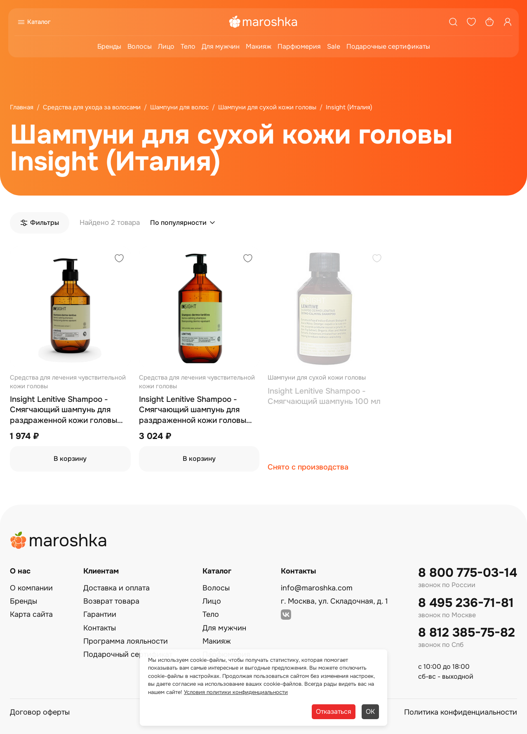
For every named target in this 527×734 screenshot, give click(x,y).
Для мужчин (221, 46)
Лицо (166, 46)
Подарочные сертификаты (388, 46)
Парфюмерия (299, 46)
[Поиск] (453, 22)
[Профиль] (508, 22)
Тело (188, 46)
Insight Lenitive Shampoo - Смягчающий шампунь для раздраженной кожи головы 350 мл (63, 410)
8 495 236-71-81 (466, 603)
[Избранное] (471, 22)
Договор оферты (40, 712)
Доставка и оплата (116, 587)
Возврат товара (111, 601)
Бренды (109, 46)
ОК (370, 711)
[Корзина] (489, 22)
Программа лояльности (125, 641)
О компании (31, 587)
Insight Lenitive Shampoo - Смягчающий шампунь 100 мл (324, 396)
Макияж (258, 46)
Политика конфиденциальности (460, 712)
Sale (333, 46)
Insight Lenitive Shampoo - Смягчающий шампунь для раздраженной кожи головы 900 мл (192, 410)
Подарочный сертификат (127, 654)
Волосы (139, 46)
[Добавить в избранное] (119, 259)
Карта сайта (31, 614)
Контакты (99, 628)
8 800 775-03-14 (467, 573)
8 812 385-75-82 (466, 633)
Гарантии (99, 614)
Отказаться (333, 711)
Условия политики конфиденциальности (236, 692)
